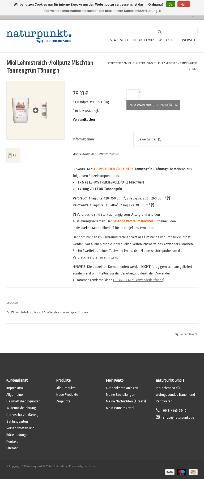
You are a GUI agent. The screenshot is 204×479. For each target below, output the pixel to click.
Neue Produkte (67, 395)
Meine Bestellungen (120, 395)
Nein (183, 4)
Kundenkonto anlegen (122, 388)
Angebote (63, 401)
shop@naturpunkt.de (178, 417)
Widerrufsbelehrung (21, 408)
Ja (170, 4)
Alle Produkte (66, 388)
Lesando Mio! (143, 40)
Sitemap (12, 448)
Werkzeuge (168, 40)
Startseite (119, 40)
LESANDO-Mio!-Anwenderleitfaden (138, 280)
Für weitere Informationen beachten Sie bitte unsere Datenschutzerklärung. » (102, 11)
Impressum (14, 388)
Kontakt (12, 441)
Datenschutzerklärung (22, 415)
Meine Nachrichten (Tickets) (126, 401)
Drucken (83, 312)
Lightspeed (90, 466)
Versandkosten (84, 120)
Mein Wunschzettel (120, 408)
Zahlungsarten (17, 421)
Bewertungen (149, 139)
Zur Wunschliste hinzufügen (23, 312)
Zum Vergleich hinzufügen (59, 312)
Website (189, 40)
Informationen (83, 139)
